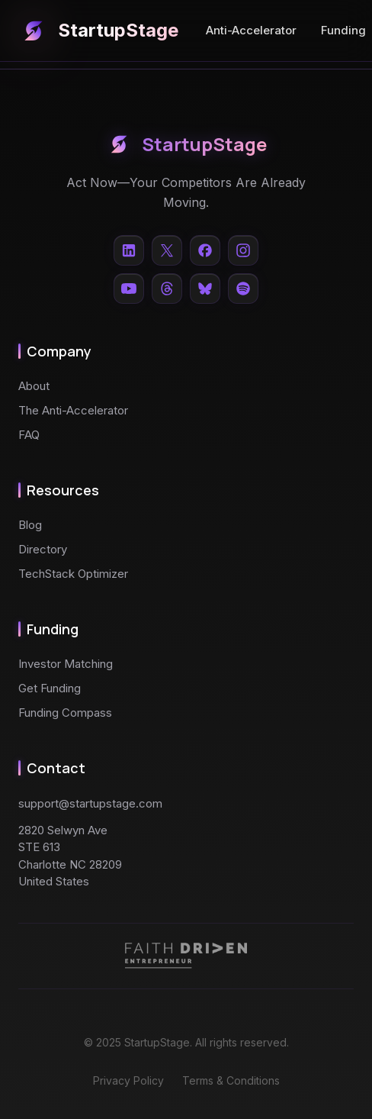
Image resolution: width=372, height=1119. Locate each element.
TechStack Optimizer (73, 573)
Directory (42, 549)
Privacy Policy (128, 1080)
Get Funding (49, 688)
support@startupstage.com (90, 803)
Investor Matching (65, 663)
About (34, 386)
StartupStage (98, 30)
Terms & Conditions (231, 1080)
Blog (30, 525)
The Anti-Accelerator (73, 410)
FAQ (29, 434)
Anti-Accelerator (251, 30)
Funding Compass (65, 712)
